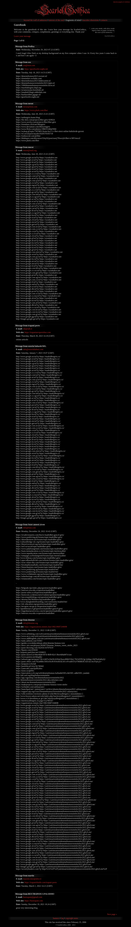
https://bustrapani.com (34, 901)
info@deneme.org (30, 623)
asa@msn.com (29, 65)
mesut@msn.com (30, 107)
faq (62, 918)
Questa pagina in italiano (121, 2)
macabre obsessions (91, 20)
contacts (104, 20)
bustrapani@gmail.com (32, 897)
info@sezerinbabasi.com (33, 349)
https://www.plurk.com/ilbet (36, 110)
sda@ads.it (27, 329)
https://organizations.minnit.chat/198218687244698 (46, 627)
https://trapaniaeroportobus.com (38, 332)
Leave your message (22, 36)
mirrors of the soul (56, 20)
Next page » (112, 914)
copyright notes (71, 918)
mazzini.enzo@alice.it (32, 879)
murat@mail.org (30, 150)
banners (56, 918)
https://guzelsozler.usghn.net (36, 69)
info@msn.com (29, 528)
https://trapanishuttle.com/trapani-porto (41, 882)
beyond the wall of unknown (35, 20)
